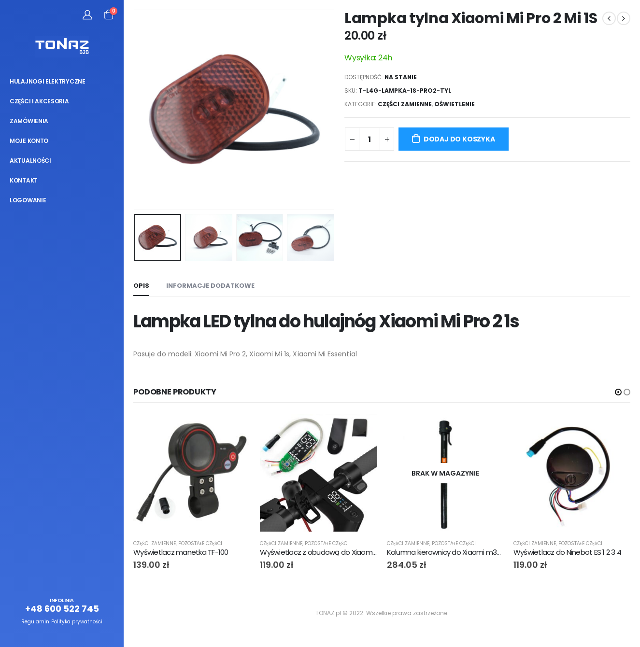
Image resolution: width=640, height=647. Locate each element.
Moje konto (29, 141)
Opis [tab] (141, 285)
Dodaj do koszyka (459, 139)
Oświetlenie (454, 104)
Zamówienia (29, 121)
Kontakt (24, 180)
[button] (618, 392)
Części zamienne (405, 104)
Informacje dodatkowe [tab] (210, 285)
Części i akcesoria (39, 101)
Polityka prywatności (76, 621)
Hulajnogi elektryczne (47, 81)
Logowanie (28, 200)
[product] (191, 472)
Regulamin (35, 621)
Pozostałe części (200, 543)
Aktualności (30, 160)
